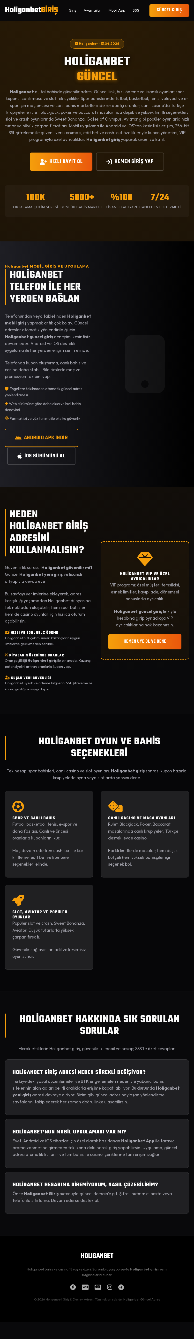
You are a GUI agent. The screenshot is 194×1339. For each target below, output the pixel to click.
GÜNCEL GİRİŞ (169, 10)
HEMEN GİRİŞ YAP (130, 161)
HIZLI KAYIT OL (61, 161)
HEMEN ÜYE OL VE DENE (145, 641)
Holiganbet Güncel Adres (141, 1299)
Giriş (72, 10)
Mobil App (116, 10)
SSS (136, 10)
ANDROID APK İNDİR (41, 438)
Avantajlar (92, 10)
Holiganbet (31, 10)
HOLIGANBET (97, 1256)
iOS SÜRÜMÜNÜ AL (41, 456)
